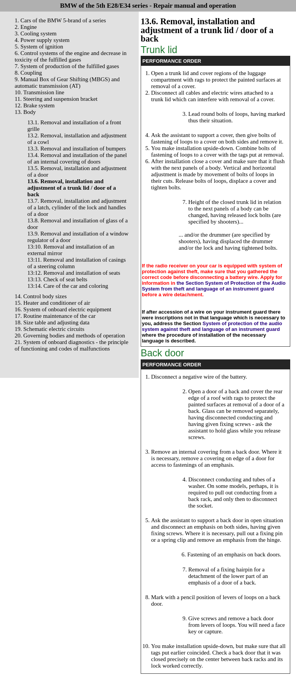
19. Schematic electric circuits (49, 329)
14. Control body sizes (41, 296)
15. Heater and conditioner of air (52, 303)
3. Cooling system (36, 33)
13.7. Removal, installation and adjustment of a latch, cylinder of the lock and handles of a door (76, 207)
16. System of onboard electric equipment (63, 309)
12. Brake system (35, 105)
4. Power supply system (42, 40)
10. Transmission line (39, 92)
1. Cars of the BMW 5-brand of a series (60, 20)
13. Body (25, 112)
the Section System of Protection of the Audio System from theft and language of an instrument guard (214, 286)
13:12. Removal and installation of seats (73, 273)
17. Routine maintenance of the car (55, 316)
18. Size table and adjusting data (52, 322)
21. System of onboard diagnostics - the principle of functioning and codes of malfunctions (71, 345)
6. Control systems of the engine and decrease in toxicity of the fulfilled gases (70, 56)
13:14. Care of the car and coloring (67, 286)
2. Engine (26, 27)
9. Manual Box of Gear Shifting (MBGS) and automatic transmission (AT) (67, 82)
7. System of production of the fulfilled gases (67, 66)
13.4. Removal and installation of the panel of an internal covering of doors (77, 158)
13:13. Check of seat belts (57, 279)
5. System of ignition (39, 46)
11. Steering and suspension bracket (56, 99)
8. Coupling (28, 73)
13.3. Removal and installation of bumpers (76, 148)
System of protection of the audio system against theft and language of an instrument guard (212, 326)
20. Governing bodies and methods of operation (70, 335)
